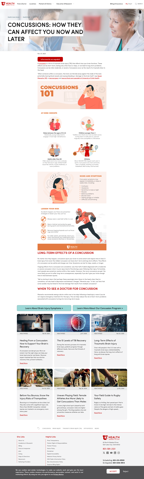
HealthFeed (26, 17)
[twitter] (104, 453)
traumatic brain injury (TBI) (72, 428)
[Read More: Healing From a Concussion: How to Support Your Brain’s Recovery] (35, 323)
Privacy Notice (58, 474)
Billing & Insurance (116, 4)
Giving (20, 454)
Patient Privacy (51, 446)
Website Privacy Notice (54, 456)
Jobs (19, 451)
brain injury (57, 428)
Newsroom (21, 459)
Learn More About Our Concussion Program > (100, 308)
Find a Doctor (21, 4)
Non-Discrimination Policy (55, 462)
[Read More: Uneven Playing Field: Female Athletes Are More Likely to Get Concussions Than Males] (72, 377)
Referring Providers (24, 462)
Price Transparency (53, 440)
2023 (34, 17)
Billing (20, 446)
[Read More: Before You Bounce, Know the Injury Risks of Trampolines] (35, 377)
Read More (23, 363)
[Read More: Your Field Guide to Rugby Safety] (109, 377)
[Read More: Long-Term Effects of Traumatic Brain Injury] (109, 323)
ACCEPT (113, 471)
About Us (21, 440)
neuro (97, 428)
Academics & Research (25, 443)
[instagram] (119, 453)
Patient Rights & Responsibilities (57, 443)
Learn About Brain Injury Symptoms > (44, 308)
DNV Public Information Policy (56, 459)
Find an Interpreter (24, 448)
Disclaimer (50, 451)
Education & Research (65, 4)
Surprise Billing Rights (53, 464)
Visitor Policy (51, 448)
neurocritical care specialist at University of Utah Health (80, 78)
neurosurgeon (53, 78)
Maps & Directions (24, 456)
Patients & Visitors (46, 4)
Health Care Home (13, 17)
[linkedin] (115, 453)
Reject (125, 471)
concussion (46, 428)
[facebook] (108, 453)
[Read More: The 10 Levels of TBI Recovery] (72, 323)
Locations (32, 4)
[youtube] (111, 453)
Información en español (50, 59)
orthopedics (88, 428)
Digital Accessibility (53, 454)
